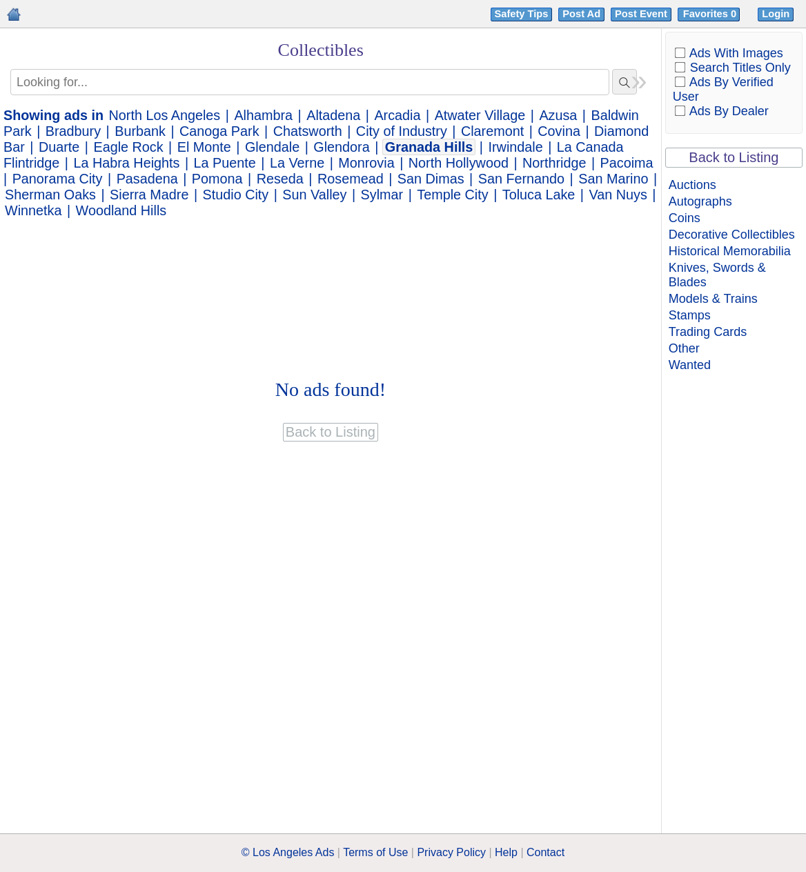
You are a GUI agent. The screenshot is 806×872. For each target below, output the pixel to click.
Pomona (217, 178)
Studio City (236, 194)
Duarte (59, 147)
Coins (684, 218)
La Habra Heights (127, 162)
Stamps (690, 315)
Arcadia (397, 115)
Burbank (140, 131)
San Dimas (430, 178)
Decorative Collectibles (732, 234)
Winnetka (33, 210)
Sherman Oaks (50, 194)
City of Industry (401, 131)
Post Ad (581, 13)
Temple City (452, 194)
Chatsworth (307, 131)
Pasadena (147, 178)
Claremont (492, 131)
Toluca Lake (539, 194)
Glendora (341, 147)
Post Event (641, 13)
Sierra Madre (149, 194)
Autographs (700, 201)
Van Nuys (618, 194)
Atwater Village (480, 115)
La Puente (225, 162)
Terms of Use (375, 852)
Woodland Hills (121, 210)
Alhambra (263, 115)
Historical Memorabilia (730, 251)
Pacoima (626, 162)
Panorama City (57, 178)
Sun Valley (314, 194)
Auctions (692, 185)
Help (506, 852)
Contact (545, 852)
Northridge (554, 162)
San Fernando (521, 178)
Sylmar (382, 194)
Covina (559, 131)
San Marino (613, 178)
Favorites (711, 13)
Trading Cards (708, 332)
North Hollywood (459, 162)
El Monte (204, 147)
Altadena (333, 115)
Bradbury (73, 131)
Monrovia (366, 162)
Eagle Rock (128, 147)
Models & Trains (713, 299)
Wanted (690, 365)
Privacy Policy (451, 852)
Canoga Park (219, 131)
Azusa (558, 115)
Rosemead (350, 178)
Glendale (272, 147)
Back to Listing (733, 157)
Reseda (280, 178)
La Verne (297, 162)
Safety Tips (522, 13)
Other (684, 348)
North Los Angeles (165, 115)
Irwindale (516, 147)
